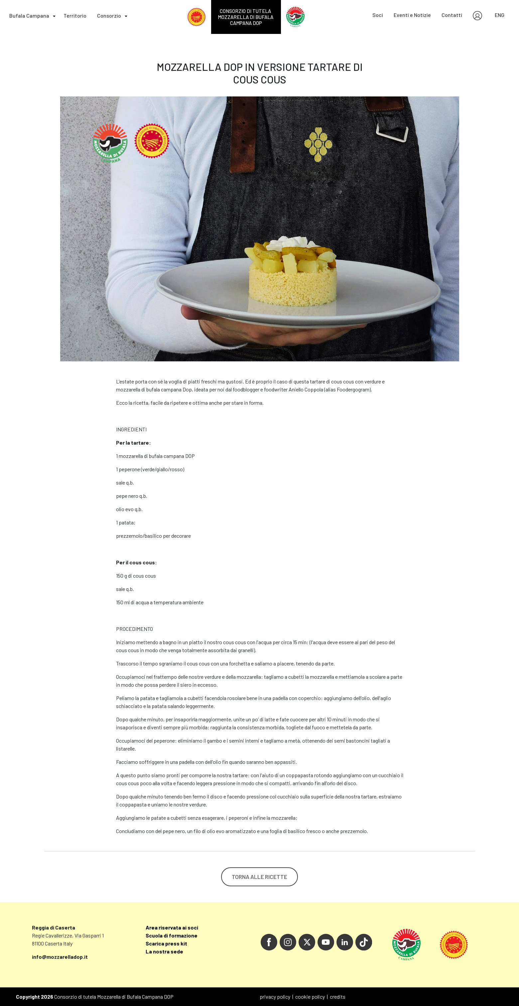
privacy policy (275, 996)
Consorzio (109, 15)
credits (337, 996)
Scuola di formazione (171, 935)
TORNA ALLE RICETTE (259, 876)
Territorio (75, 15)
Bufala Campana (29, 15)
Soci (377, 15)
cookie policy (310, 996)
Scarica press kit (166, 943)
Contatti (452, 15)
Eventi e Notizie (412, 15)
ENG (499, 15)
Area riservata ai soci (172, 927)
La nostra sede (164, 951)
